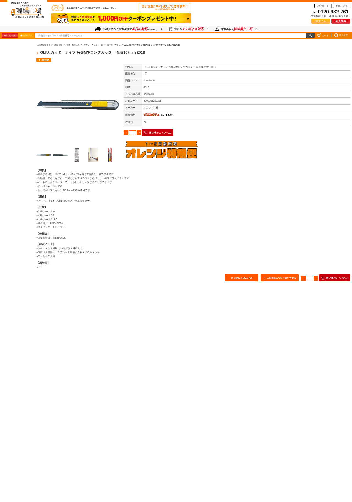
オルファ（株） (152, 107)
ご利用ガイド (323, 6)
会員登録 (340, 21)
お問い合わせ (341, 6)
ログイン (320, 21)
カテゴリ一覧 (9, 35)
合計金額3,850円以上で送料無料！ (165, 8)
